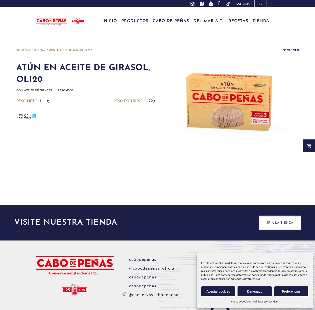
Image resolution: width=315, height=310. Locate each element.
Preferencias (291, 291)
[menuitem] (260, 4)
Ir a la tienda (280, 223)
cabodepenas (140, 259)
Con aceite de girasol (34, 90)
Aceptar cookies (218, 291)
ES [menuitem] (260, 4)
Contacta (243, 4)
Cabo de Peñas (36, 50)
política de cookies (286, 274)
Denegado (254, 291)
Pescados (66, 90)
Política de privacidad (265, 301)
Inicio (20, 50)
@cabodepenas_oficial (149, 268)
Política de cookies (240, 301)
